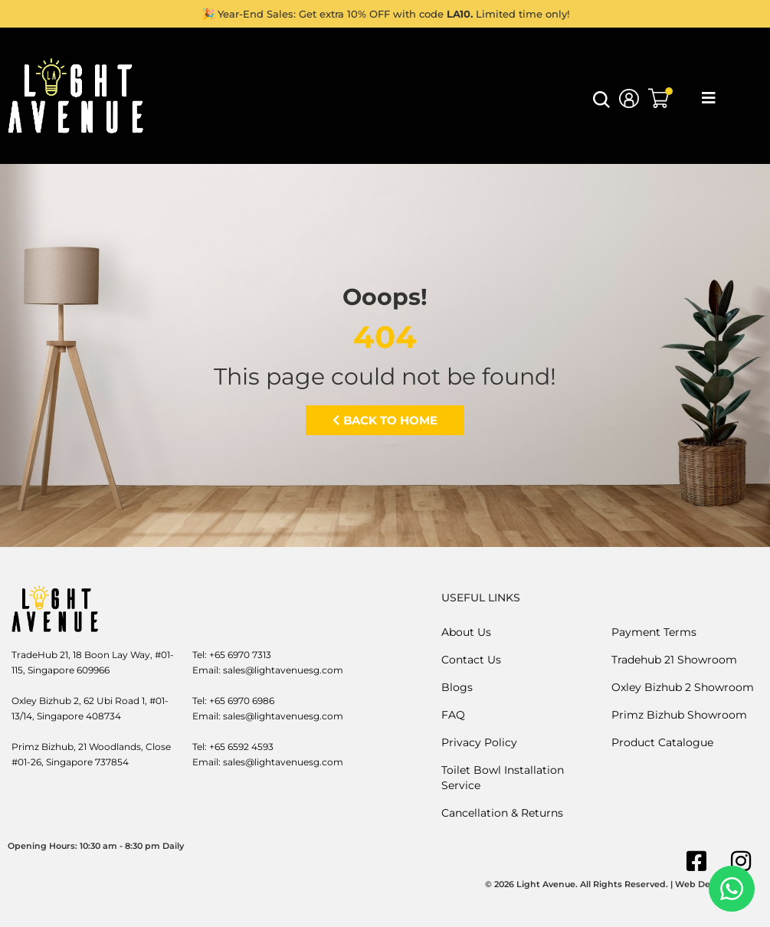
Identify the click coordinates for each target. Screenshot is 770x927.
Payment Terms (653, 632)
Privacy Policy (479, 742)
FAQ (453, 715)
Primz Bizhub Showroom (679, 715)
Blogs (457, 687)
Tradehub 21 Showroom (674, 660)
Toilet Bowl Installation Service (502, 777)
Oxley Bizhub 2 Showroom (682, 687)
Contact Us (471, 660)
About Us (466, 632)
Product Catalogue (662, 742)
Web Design (702, 884)
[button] (601, 104)
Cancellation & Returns (502, 813)
